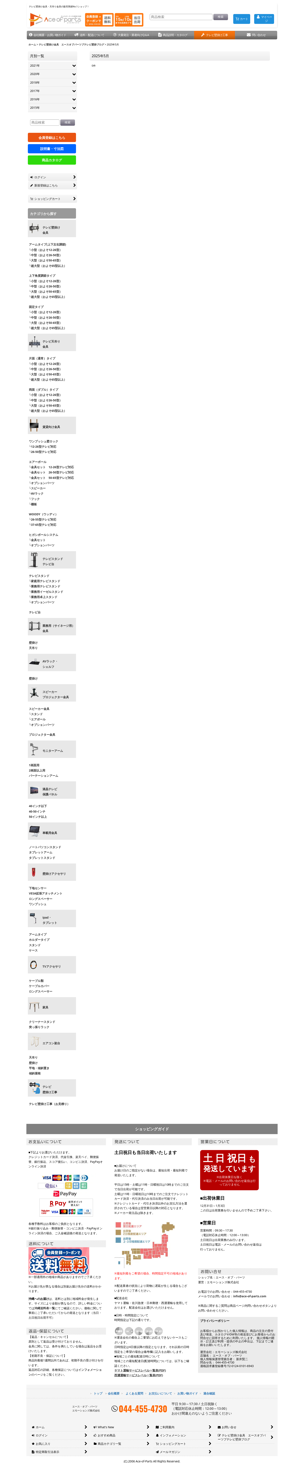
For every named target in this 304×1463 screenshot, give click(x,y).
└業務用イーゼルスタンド (46, 592)
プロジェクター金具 (42, 735)
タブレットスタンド (42, 858)
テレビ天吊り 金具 (51, 344)
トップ (98, 1393)
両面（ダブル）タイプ (43, 390)
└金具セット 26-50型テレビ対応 (51, 472)
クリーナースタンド (42, 1022)
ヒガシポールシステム (43, 535)
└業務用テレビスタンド (44, 586)
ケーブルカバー (39, 986)
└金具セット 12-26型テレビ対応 (51, 467)
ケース (33, 950)
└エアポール (37, 719)
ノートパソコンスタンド (45, 847)
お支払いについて (160, 1393)
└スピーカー (37, 488)
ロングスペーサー (40, 899)
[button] (47, 35)
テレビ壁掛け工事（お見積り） (49, 1104)
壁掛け (33, 643)
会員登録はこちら (52, 137)
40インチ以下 (38, 806)
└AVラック (36, 493)
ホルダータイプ (39, 940)
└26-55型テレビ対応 (42, 519)
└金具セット (37, 540)
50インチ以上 (38, 817)
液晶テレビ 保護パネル (50, 791)
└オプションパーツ (41, 483)
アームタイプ (37, 934)
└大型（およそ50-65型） (45, 260)
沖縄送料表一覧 (44, 1308)
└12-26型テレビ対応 (42, 446)
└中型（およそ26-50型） (45, 255)
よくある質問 (134, 1393)
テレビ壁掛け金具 (51, 230)
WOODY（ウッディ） (43, 514)
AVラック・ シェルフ (50, 664)
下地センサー (37, 888)
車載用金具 (50, 833)
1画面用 (34, 765)
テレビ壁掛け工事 (50, 1089)
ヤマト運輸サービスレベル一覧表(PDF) (140, 1370)
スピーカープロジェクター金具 (56, 694)
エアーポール (37, 462)
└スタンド (36, 714)
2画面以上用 (37, 770)
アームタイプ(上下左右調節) (47, 244)
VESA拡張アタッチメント (45, 893)
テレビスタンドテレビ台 (53, 561)
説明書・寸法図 (52, 148)
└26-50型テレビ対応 (42, 452)
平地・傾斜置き (39, 1068)
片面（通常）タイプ (42, 358)
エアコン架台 (51, 1043)
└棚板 (33, 504)
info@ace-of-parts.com (249, 1296)
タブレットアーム (40, 852)
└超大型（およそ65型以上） (48, 266)
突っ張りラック (39, 1027)
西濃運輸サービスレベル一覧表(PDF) (138, 1375)
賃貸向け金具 (51, 427)
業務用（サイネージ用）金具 (59, 628)
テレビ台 (35, 612)
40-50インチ (37, 811)
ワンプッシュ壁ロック (43, 441)
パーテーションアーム (43, 776)
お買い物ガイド (187, 1393)
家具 (45, 1007)
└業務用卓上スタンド (43, 597)
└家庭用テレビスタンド (44, 581)
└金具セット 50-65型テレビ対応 (51, 478)
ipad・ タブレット (50, 920)
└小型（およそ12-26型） (45, 250)
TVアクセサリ (52, 966)
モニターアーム (53, 750)
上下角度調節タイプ (42, 276)
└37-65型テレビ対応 (42, 525)
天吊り (33, 648)
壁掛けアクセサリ (54, 873)
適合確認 (209, 1393)
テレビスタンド (39, 576)
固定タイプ (36, 307)
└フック (34, 499)
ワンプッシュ (37, 904)
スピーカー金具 (39, 709)
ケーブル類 (36, 981)
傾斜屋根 (35, 1073)
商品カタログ (52, 160)
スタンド (35, 945)
